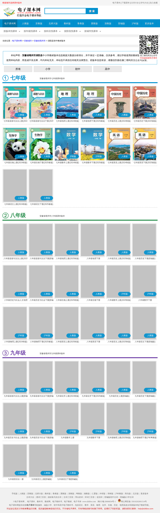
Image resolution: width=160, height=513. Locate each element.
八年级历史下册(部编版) (145, 258)
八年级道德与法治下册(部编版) (42, 258)
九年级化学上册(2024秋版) (67, 396)
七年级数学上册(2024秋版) (67, 162)
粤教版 (79, 493)
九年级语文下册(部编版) (67, 479)
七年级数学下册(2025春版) (93, 162)
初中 (77, 69)
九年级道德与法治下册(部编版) (42, 396)
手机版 (14, 493)
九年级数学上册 (67, 437)
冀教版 (94, 23)
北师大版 (53, 23)
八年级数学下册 (145, 300)
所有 (18, 69)
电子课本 (116, 3)
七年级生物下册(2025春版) (41, 162)
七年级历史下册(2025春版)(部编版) (145, 121)
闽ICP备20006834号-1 (107, 501)
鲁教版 (80, 23)
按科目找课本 (51, 31)
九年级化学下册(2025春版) (93, 396)
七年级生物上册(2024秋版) (15, 162)
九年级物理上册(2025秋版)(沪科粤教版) (119, 437)
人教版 (25, 23)
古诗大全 (135, 3)
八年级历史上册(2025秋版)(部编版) (119, 258)
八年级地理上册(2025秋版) (67, 258)
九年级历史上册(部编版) (119, 396)
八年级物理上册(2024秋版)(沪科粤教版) (15, 342)
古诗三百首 (68, 497)
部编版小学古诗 (127, 497)
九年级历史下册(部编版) (145, 396)
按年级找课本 (30, 31)
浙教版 (108, 23)
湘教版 (87, 493)
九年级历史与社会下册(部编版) (42, 437)
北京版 (136, 493)
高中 (107, 69)
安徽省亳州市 (40, 41)
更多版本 (149, 23)
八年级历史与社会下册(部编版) (42, 300)
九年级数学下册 (93, 437)
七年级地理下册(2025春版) (93, 121)
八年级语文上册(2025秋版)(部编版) (119, 342)
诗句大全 (144, 3)
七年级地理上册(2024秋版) (67, 121)
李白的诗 (79, 497)
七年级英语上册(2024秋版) (119, 162)
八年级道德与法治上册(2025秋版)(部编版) (16, 258)
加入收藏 (154, 3)
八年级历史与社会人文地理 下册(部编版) (15, 300)
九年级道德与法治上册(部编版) (16, 396)
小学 (47, 69)
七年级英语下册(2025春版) (145, 162)
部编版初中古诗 (111, 497)
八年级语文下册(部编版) (145, 342)
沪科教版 (119, 493)
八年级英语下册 (93, 342)
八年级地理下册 (93, 258)
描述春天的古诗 (54, 497)
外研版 (102, 493)
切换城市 (28, 41)
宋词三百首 (90, 497)
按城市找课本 (91, 31)
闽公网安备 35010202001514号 (132, 501)
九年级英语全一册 (16, 479)
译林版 (110, 493)
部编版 (121, 23)
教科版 (67, 23)
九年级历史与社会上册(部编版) (16, 437)
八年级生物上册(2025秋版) (67, 300)
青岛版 (128, 493)
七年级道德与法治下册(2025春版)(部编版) (41, 121)
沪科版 (135, 23)
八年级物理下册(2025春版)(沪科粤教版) (41, 342)
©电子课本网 (18, 501)
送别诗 (99, 497)
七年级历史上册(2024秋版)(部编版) (119, 121)
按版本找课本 (10, 31)
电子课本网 (10, 23)
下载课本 (126, 3)
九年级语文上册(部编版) (41, 479)
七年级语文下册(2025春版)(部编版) (41, 204)
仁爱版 (95, 493)
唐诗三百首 (41, 497)
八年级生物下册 (93, 300)
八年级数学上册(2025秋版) (119, 300)
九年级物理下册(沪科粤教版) (145, 437)
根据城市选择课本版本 (12, 3)
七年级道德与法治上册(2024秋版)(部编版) (16, 121)
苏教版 (39, 23)
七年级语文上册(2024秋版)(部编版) (15, 204)
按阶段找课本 (71, 31)
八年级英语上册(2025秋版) (67, 342)
